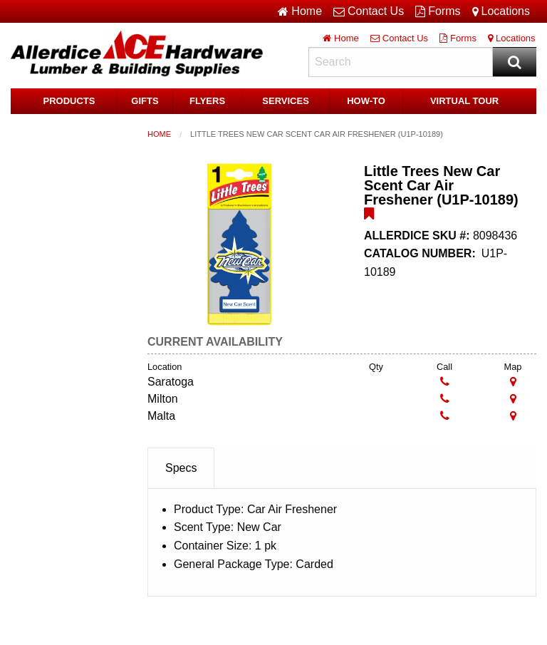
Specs (181, 468)
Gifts (144, 101)
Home (159, 134)
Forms (437, 11)
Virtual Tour (464, 101)
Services (285, 101)
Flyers (207, 101)
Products (69, 101)
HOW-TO (366, 101)
